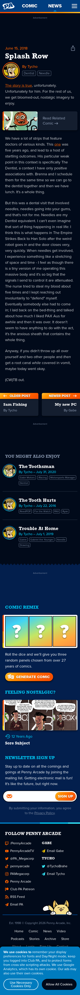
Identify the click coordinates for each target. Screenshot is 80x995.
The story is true (18, 85)
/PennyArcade (18, 846)
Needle (44, 73)
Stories (34, 942)
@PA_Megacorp (19, 861)
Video (61, 934)
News (47, 934)
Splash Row (26, 56)
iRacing (42, 477)
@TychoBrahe (54, 869)
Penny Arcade (18, 884)
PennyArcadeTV (19, 854)
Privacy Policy (44, 816)
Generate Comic (28, 677)
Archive (50, 942)
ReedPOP (25, 511)
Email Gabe (53, 854)
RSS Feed (15, 900)
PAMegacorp (17, 877)
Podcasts (17, 942)
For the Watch (42, 511)
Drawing (24, 545)
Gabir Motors (27, 477)
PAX (56, 511)
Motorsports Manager (62, 477)
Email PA (14, 907)
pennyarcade (17, 869)
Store (65, 942)
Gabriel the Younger (41, 539)
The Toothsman (36, 466)
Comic (33, 934)
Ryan (65, 511)
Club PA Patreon (20, 892)
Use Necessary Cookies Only (21, 984)
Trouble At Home (38, 528)
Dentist (29, 73)
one (57, 144)
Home (19, 934)
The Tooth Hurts (37, 500)
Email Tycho (53, 877)
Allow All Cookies (59, 984)
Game (23, 539)
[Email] (29, 799)
